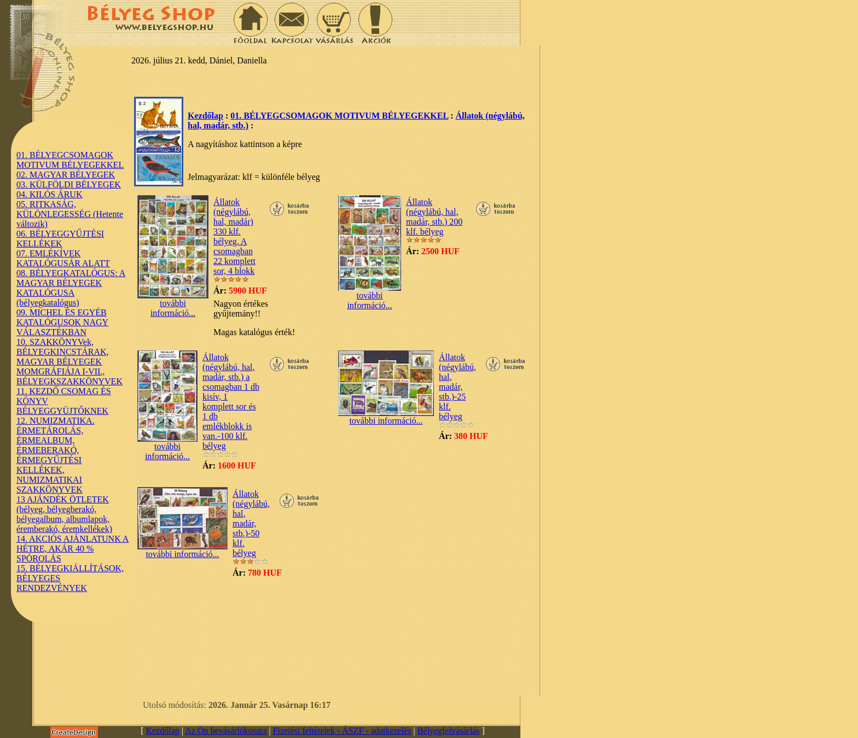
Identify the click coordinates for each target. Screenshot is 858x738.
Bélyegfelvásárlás (449, 730)
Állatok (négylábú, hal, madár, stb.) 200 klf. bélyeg (434, 216)
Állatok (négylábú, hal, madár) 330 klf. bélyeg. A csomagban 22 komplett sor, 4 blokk (234, 236)
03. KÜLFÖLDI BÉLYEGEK (68, 184)
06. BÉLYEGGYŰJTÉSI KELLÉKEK (60, 238)
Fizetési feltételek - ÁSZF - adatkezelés (342, 730)
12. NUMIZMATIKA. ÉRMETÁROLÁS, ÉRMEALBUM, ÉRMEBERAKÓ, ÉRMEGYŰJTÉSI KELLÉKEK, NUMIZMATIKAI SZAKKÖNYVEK (55, 455)
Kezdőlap (205, 115)
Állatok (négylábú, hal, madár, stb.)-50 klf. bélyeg (251, 523)
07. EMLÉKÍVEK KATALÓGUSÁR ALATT (63, 258)
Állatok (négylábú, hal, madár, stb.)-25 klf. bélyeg (457, 387)
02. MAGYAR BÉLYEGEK (65, 174)
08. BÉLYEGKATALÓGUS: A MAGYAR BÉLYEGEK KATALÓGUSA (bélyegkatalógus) (70, 287)
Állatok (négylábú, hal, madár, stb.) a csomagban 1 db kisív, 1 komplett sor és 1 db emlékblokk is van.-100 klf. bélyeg (230, 401)
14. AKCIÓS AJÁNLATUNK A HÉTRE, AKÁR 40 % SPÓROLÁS (72, 548)
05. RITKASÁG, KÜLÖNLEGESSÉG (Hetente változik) (69, 214)
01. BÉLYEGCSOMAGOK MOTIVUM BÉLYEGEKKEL (70, 159)
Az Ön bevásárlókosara (225, 730)
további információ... (172, 304)
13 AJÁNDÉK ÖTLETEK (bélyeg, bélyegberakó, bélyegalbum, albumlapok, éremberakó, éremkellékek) (64, 514)
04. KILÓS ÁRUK (49, 194)
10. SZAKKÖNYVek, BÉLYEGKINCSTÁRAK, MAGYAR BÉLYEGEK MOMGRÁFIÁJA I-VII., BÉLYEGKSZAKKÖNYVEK (69, 361)
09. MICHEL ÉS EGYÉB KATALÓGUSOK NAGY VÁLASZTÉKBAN (62, 322)
